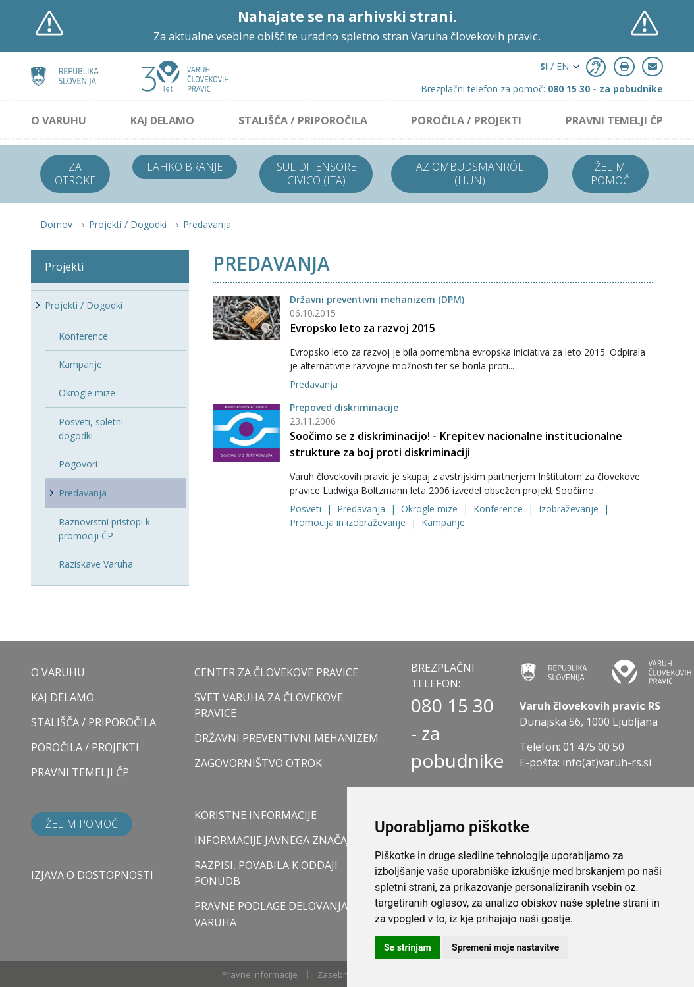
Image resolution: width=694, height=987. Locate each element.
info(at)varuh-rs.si (606, 762)
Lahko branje (185, 166)
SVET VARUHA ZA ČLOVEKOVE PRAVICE (268, 705)
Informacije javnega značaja (275, 840)
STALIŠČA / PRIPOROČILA (302, 120)
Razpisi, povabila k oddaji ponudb (266, 873)
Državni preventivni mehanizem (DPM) (377, 299)
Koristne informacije (255, 815)
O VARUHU (58, 120)
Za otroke (75, 173)
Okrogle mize (430, 508)
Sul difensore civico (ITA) (316, 173)
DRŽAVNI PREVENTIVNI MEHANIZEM (286, 738)
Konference (499, 508)
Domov (56, 224)
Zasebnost (339, 974)
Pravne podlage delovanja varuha (271, 914)
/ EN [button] (554, 66)
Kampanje (443, 522)
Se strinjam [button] (407, 947)
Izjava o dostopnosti (92, 875)
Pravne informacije (260, 974)
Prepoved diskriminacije (344, 407)
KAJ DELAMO (162, 120)
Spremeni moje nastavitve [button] (505, 947)
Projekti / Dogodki (128, 224)
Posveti (307, 508)
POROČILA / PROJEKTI (466, 120)
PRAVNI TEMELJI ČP (614, 120)
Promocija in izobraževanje (349, 522)
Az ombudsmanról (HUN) (469, 173)
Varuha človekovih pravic (474, 35)
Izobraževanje (570, 508)
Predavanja (207, 224)
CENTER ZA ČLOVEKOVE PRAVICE (276, 672)
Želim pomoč (610, 173)
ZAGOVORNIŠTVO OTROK (258, 763)
